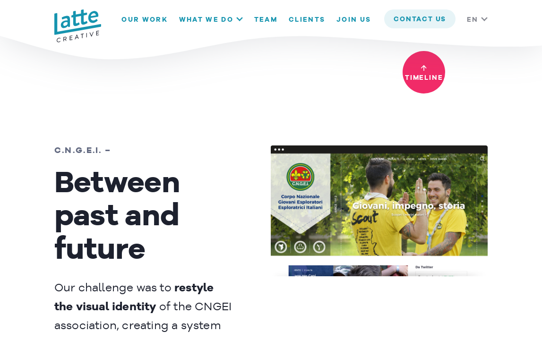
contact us (420, 19)
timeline (424, 78)
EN (472, 20)
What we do (206, 20)
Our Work (144, 20)
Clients (307, 20)
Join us (353, 20)
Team (265, 20)
